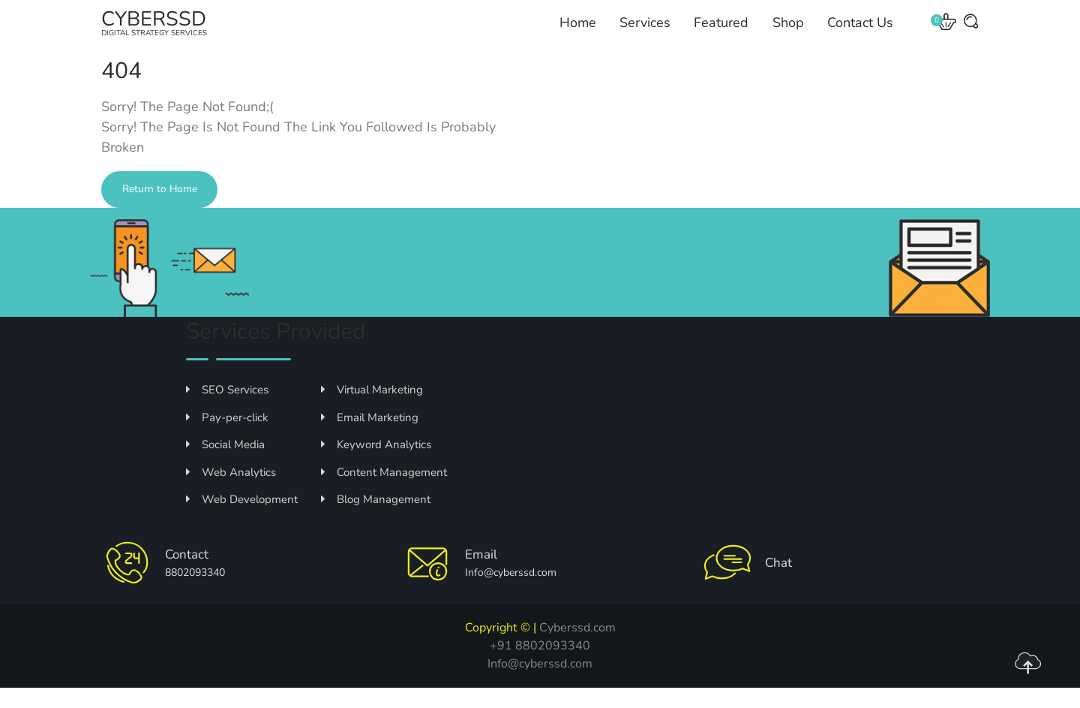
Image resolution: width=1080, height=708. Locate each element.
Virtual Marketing (372, 409)
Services (645, 33)
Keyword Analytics (376, 464)
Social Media (225, 464)
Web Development (242, 519)
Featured (721, 33)
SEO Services (227, 409)
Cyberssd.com (577, 648)
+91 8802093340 (540, 666)
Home (579, 33)
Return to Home (171, 210)
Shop (786, 33)
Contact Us (858, 33)
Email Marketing (369, 437)
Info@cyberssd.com (540, 684)
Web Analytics (231, 492)
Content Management (384, 492)
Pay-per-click (227, 437)
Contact (190, 575)
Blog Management (375, 519)
